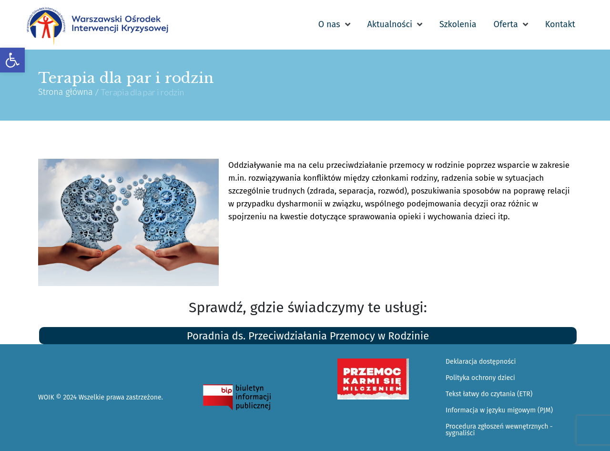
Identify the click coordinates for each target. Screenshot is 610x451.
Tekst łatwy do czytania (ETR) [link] (489, 394)
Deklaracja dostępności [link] (481, 362)
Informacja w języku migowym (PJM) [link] (499, 410)
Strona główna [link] (65, 92)
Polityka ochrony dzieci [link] (480, 378)
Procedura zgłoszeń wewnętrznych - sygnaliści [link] (499, 429)
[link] (12, 60)
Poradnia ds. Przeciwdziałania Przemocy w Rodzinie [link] (308, 335)
